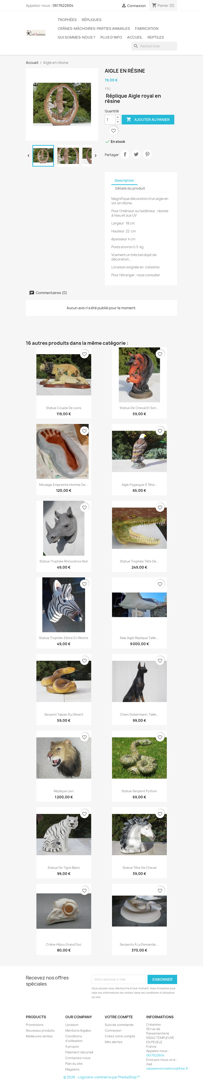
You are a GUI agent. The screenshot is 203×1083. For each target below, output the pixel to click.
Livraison (71, 1025)
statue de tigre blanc (64, 868)
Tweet (136, 154)
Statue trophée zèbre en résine (63, 638)
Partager (125, 154)
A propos (72, 1046)
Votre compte (119, 1017)
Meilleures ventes (39, 1036)
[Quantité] (110, 119)
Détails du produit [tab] (130, 188)
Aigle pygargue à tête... (139, 485)
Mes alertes (114, 1042)
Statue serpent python (139, 791)
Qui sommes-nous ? (76, 37)
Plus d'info (111, 37)
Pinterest (147, 154)
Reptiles (156, 37)
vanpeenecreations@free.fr (167, 1068)
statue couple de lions (63, 408)
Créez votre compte (120, 1036)
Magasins (72, 1069)
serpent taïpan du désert (63, 714)
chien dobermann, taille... (139, 714)
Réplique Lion (64, 791)
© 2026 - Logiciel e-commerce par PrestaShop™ (101, 1077)
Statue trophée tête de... (139, 561)
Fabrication (146, 28)
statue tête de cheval (139, 868)
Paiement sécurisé (79, 1052)
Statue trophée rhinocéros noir (63, 561)
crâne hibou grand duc (64, 944)
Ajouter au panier (148, 119)
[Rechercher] (154, 46)
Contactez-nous (78, 1058)
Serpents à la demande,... (139, 944)
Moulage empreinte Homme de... (63, 485)
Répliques (92, 19)
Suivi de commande (119, 1025)
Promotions (34, 1025)
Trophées (67, 19)
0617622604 (63, 5)
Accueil (134, 37)
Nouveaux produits (40, 1030)
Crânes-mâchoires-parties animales (94, 28)
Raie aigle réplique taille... (139, 638)
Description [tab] (124, 180)
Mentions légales (78, 1030)
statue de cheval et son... (139, 408)
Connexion (113, 1030)
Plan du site (74, 1063)
